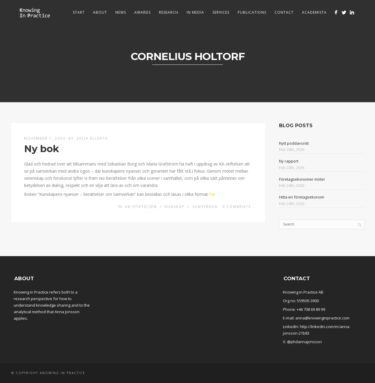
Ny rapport (288, 161)
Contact (284, 12)
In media (195, 12)
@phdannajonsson (304, 341)
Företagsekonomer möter (302, 179)
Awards (142, 12)
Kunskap (175, 206)
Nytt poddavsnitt (294, 143)
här (212, 194)
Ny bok (41, 149)
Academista (314, 12)
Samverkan (205, 206)
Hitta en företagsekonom (301, 197)
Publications (252, 12)
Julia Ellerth (92, 138)
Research (168, 12)
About (100, 12)
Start (79, 12)
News (120, 12)
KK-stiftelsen (141, 206)
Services (220, 12)
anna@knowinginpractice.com (322, 318)
